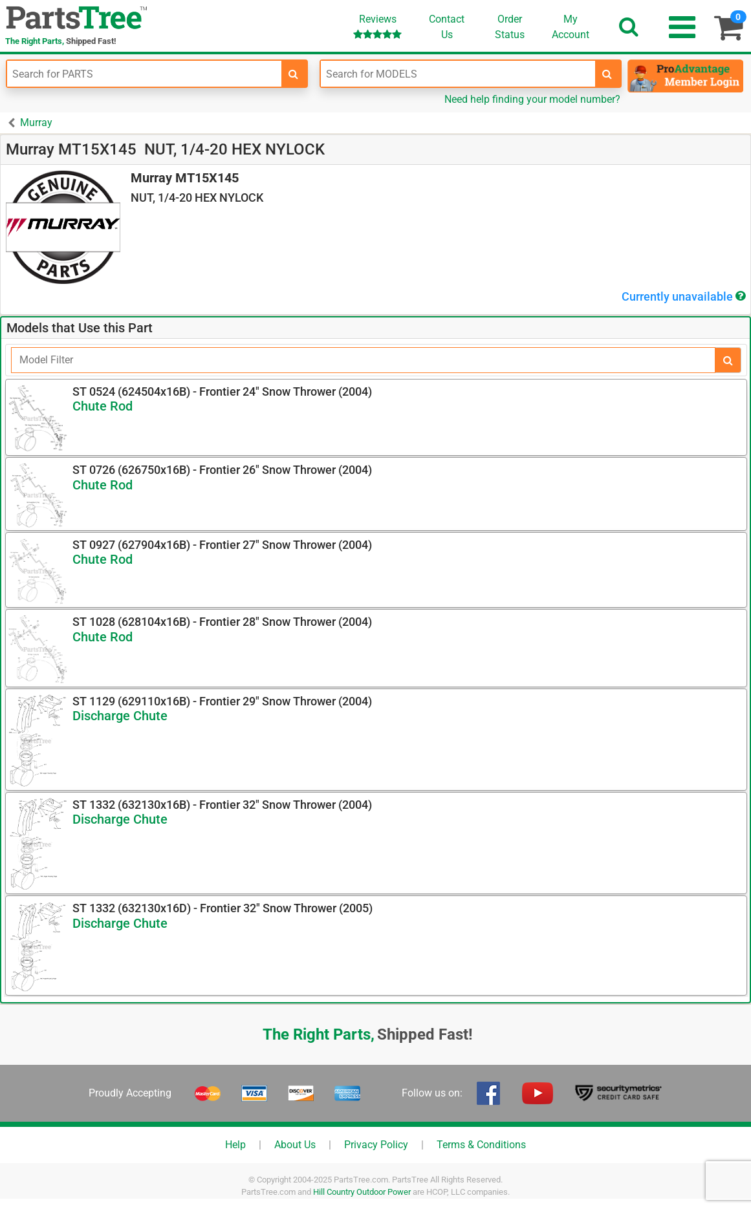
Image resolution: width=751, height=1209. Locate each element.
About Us (295, 1145)
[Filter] (363, 360)
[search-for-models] (607, 74)
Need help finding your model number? (532, 99)
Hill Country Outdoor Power (362, 1192)
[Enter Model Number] (458, 74)
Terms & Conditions (481, 1145)
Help (235, 1145)
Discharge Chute (120, 715)
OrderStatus (510, 27)
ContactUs (446, 27)
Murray (36, 122)
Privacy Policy (376, 1145)
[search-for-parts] (294, 74)
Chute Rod (102, 406)
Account (570, 26)
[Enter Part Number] (144, 74)
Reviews (377, 26)
